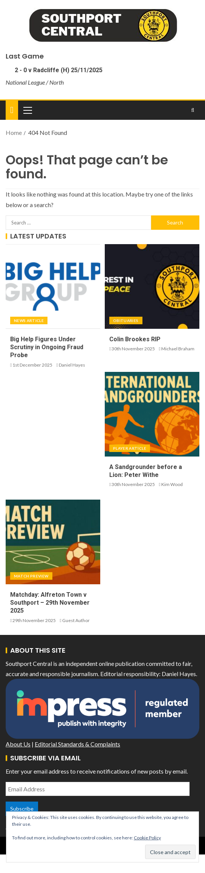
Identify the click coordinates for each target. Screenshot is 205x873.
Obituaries (126, 320)
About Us (18, 744)
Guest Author (76, 620)
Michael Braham (177, 348)
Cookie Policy (147, 837)
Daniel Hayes (72, 365)
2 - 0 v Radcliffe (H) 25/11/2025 (57, 70)
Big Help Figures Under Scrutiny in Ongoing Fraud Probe (46, 347)
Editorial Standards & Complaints (77, 744)
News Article (29, 320)
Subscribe (22, 808)
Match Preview (31, 576)
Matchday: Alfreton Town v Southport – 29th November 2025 (50, 603)
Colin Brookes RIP (135, 339)
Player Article (129, 448)
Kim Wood (172, 484)
